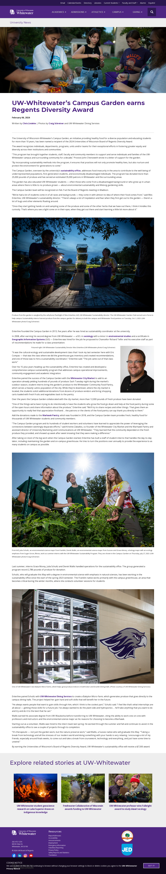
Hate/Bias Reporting (56, 848)
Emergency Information (57, 845)
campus (118, 11)
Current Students (111, 3)
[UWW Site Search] (152, 12)
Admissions (79, 11)
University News (20, 22)
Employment (53, 843)
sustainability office (71, 170)
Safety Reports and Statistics (59, 852)
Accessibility (53, 838)
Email (62, 3)
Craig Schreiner (56, 123)
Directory (88, 3)
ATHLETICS (99, 11)
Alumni (143, 3)
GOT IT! (151, 865)
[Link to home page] (21, 12)
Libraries (97, 3)
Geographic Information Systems (28, 339)
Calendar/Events (74, 3)
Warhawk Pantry (50, 415)
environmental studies (120, 336)
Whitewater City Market (83, 378)
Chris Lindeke (29, 123)
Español (151, 3)
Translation (53, 855)
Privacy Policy (53, 850)
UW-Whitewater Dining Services (56, 696)
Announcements (54, 840)
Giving (138, 11)
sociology (88, 336)
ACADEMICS (59, 11)
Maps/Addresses (55, 836)
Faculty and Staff (129, 3)
